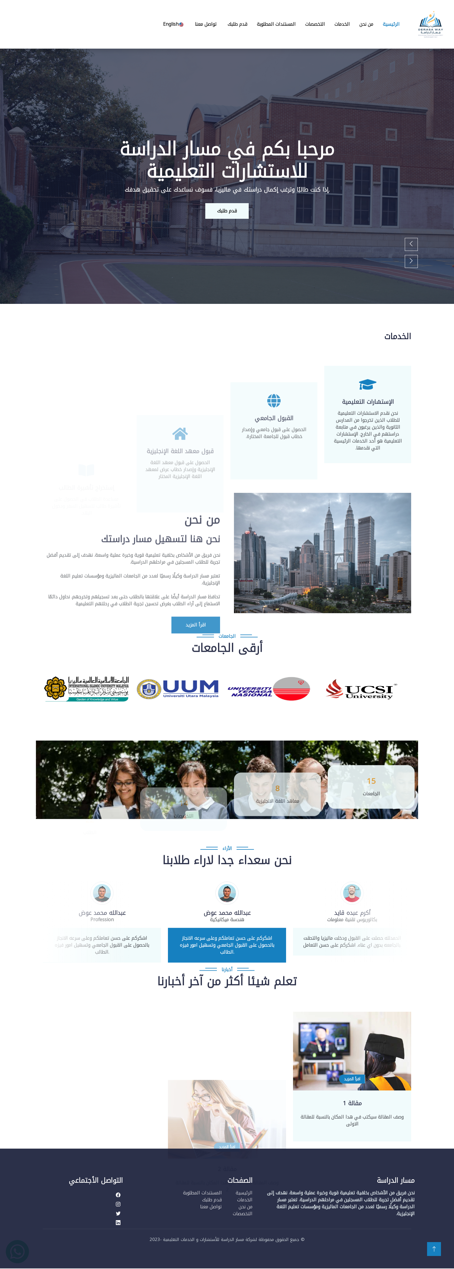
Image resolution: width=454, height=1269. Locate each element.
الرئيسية (391, 24)
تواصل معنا (206, 24)
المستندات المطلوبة (276, 24)
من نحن (366, 24)
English (173, 24)
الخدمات (342, 24)
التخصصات (315, 24)
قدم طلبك (237, 24)
